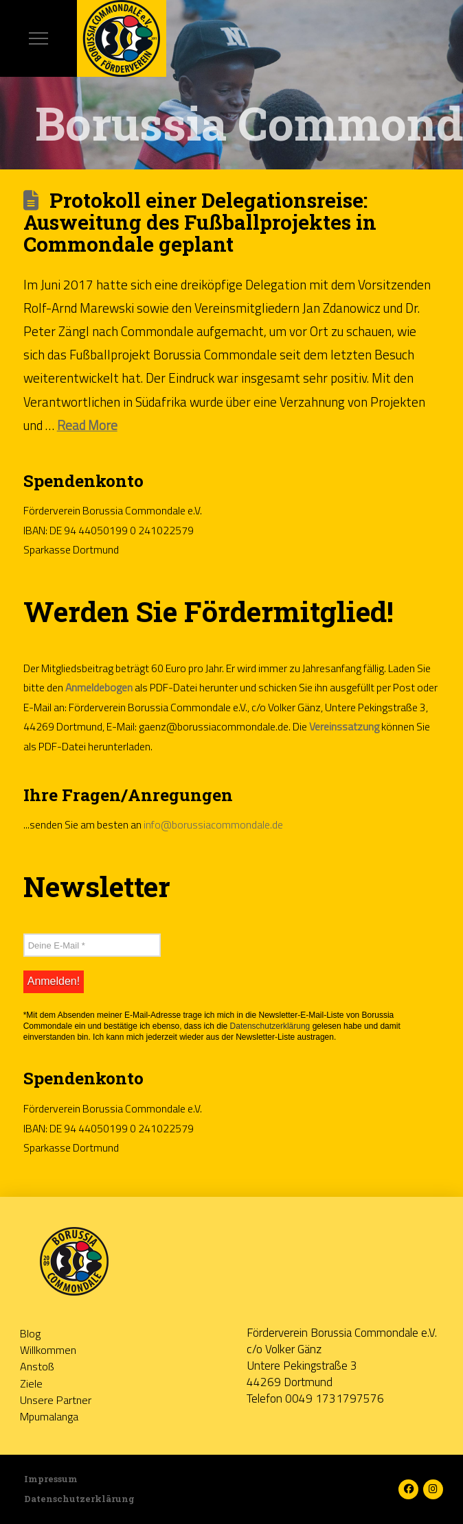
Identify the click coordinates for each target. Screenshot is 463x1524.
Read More (87, 425)
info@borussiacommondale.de (213, 824)
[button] (38, 38)
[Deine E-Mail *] (92, 945)
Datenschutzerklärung (270, 1026)
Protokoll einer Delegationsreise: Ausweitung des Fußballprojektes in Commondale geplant (199, 222)
